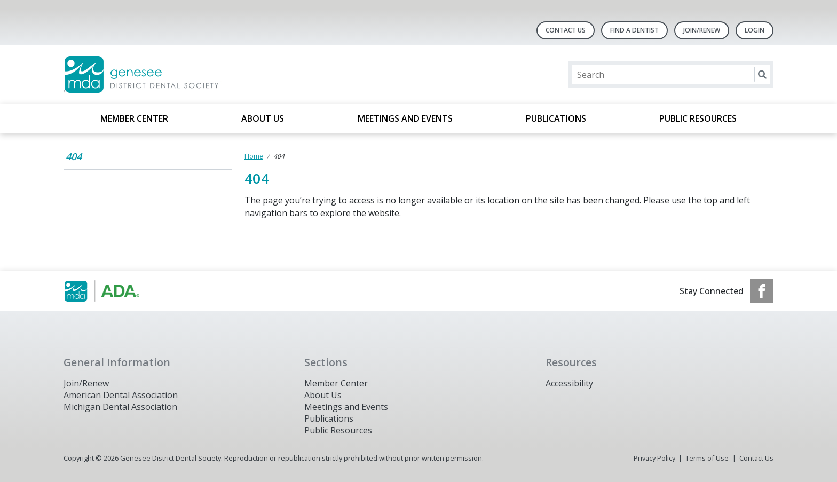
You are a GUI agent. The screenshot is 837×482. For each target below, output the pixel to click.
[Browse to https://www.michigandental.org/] (118, 291)
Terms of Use (707, 458)
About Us (262, 118)
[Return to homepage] (201, 74)
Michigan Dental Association (120, 407)
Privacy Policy (654, 458)
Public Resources (698, 118)
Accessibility (569, 383)
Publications (556, 118)
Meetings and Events (405, 118)
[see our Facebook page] (761, 291)
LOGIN (754, 30)
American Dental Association (121, 395)
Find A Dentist (634, 30)
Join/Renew (701, 30)
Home (253, 156)
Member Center (134, 118)
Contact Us (566, 30)
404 (74, 156)
